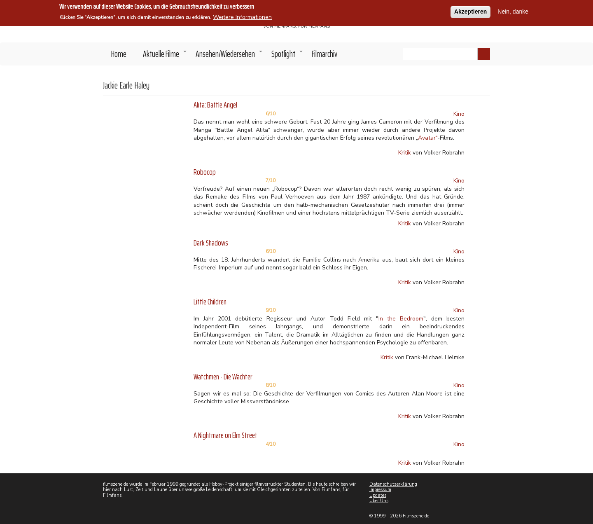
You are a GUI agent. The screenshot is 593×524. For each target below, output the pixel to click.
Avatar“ (427, 138)
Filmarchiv (324, 54)
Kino (459, 114)
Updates (377, 495)
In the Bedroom (400, 319)
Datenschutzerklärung (393, 484)
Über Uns (378, 501)
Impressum (380, 490)
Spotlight (287, 56)
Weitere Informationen (242, 15)
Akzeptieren (470, 9)
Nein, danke (512, 9)
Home (118, 54)
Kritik (404, 153)
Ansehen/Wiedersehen (229, 56)
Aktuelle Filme (165, 56)
